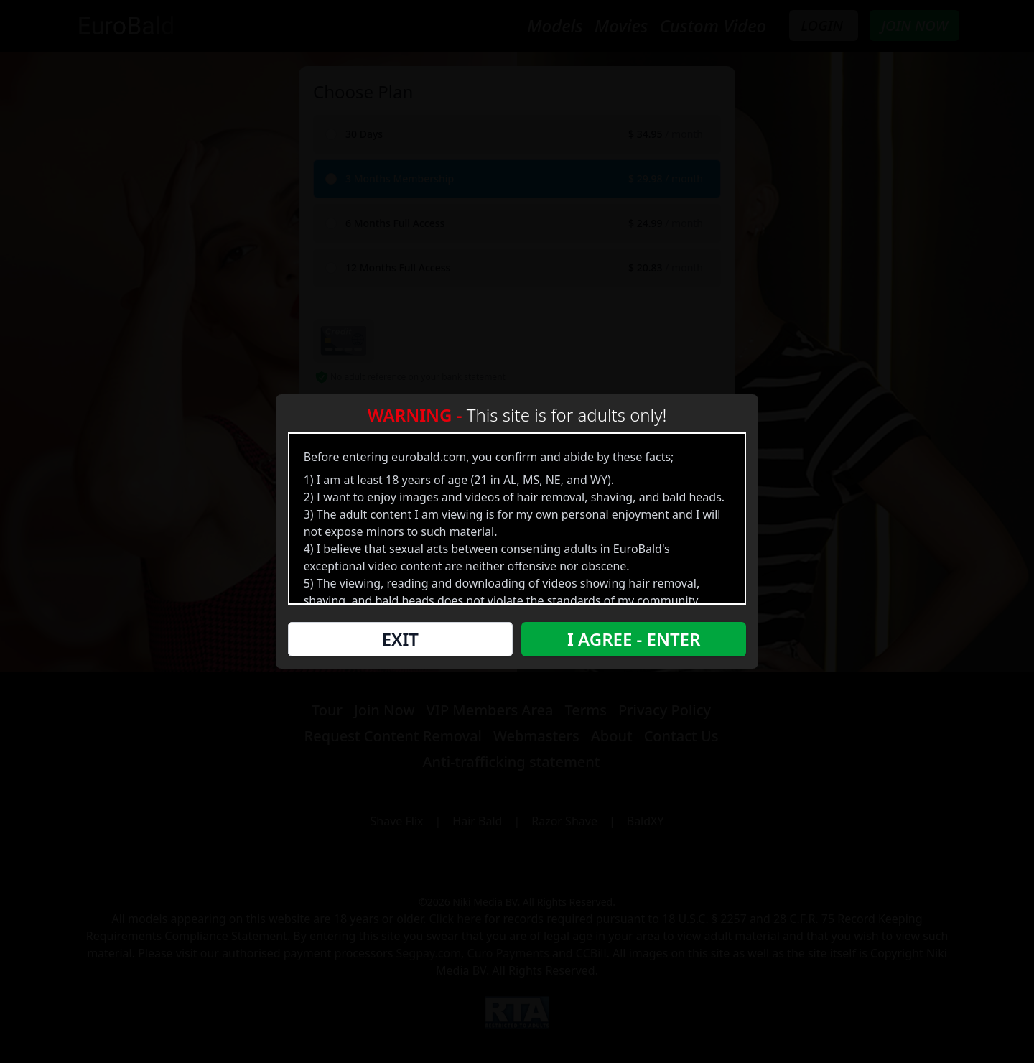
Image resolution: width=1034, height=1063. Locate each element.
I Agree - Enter (630, 642)
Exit (402, 642)
